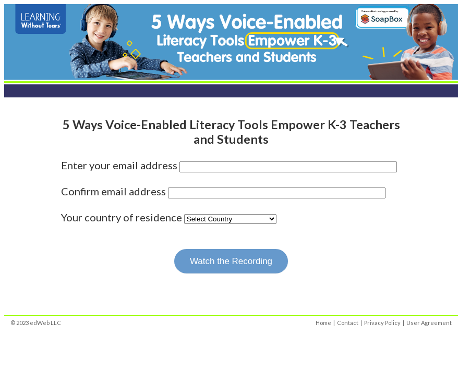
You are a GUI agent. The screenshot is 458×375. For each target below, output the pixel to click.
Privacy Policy (382, 322)
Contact (347, 322)
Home (323, 322)
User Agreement (429, 322)
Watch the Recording (231, 261)
